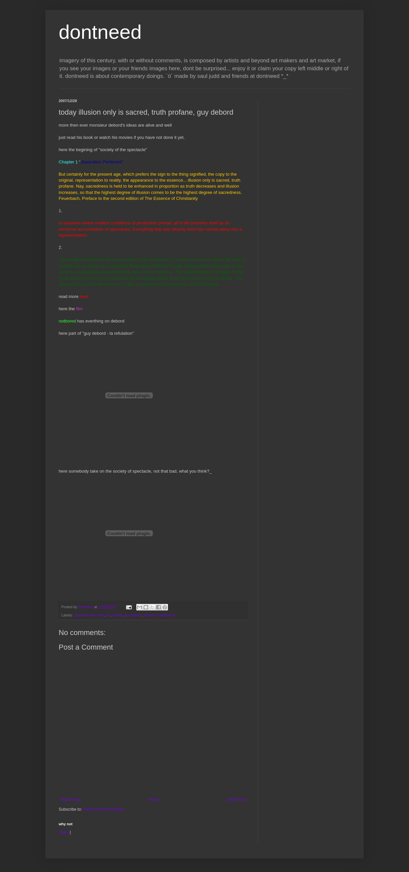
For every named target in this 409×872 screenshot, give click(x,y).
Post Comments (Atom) (103, 809)
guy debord (133, 615)
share (64, 832)
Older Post (236, 799)
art (108, 615)
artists (117, 615)
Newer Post (70, 799)
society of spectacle (159, 615)
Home (154, 799)
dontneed (100, 32)
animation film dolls (89, 615)
